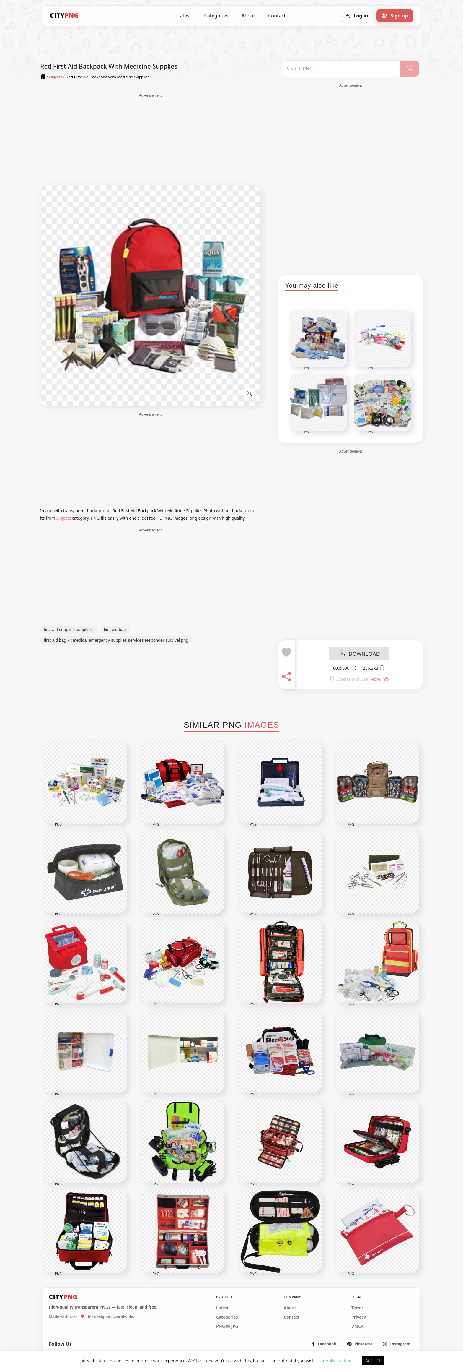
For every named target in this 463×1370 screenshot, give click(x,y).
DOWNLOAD (359, 654)
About (248, 15)
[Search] (409, 69)
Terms (357, 1308)
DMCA (357, 1326)
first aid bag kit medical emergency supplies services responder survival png (116, 640)
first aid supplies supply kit (69, 629)
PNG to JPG (227, 1326)
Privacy (358, 1317)
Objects (63, 518)
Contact (277, 15)
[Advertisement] (150, 139)
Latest (184, 15)
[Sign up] (394, 15)
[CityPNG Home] (64, 16)
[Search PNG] (341, 69)
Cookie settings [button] (338, 1360)
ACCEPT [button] (373, 1360)
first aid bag (115, 629)
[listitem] (324, 1343)
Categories (216, 15)
